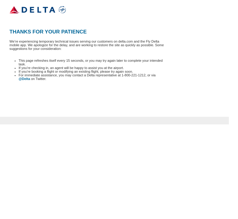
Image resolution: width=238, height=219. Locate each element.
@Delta (24, 79)
